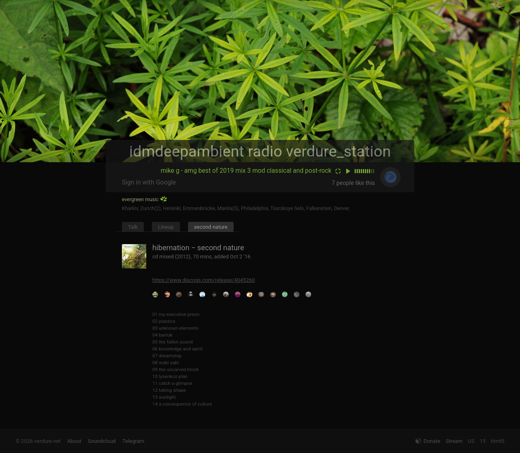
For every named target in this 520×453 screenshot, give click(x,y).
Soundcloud (102, 441)
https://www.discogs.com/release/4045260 (203, 280)
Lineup (166, 227)
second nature (211, 227)
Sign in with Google (149, 182)
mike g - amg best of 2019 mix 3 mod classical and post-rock (246, 170)
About (74, 441)
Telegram (133, 441)
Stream (454, 441)
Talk (133, 227)
